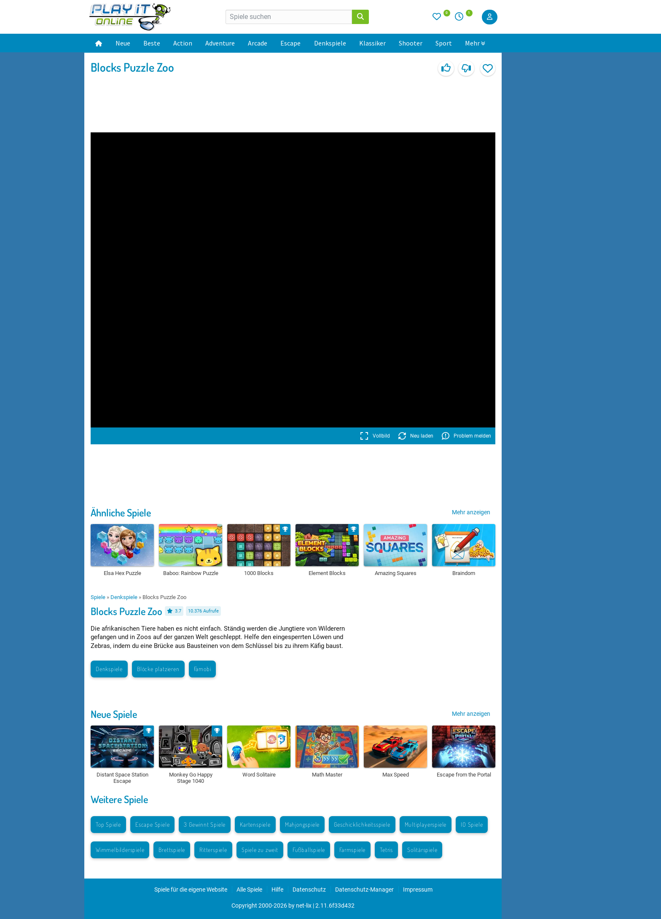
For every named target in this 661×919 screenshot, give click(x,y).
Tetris (386, 849)
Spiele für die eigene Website (190, 889)
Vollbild (375, 436)
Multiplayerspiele (426, 824)
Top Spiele (108, 824)
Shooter (410, 43)
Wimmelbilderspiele (120, 849)
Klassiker (372, 43)
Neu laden (415, 436)
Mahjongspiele (302, 824)
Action (182, 43)
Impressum (418, 889)
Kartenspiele (255, 824)
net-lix (304, 905)
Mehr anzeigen (471, 512)
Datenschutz (309, 889)
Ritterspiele (213, 849)
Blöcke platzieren (158, 668)
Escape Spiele (152, 824)
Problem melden (466, 436)
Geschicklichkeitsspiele (362, 824)
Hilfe (277, 889)
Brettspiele (172, 849)
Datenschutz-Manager (364, 889)
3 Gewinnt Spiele (205, 824)
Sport (443, 43)
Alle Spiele (249, 889)
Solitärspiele (422, 849)
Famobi (202, 668)
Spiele (98, 597)
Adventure (220, 43)
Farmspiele (352, 849)
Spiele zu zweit (260, 849)
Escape (290, 43)
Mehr (475, 43)
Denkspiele (330, 43)
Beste (151, 43)
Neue (123, 43)
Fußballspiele (309, 849)
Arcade (257, 43)
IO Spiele (472, 824)
